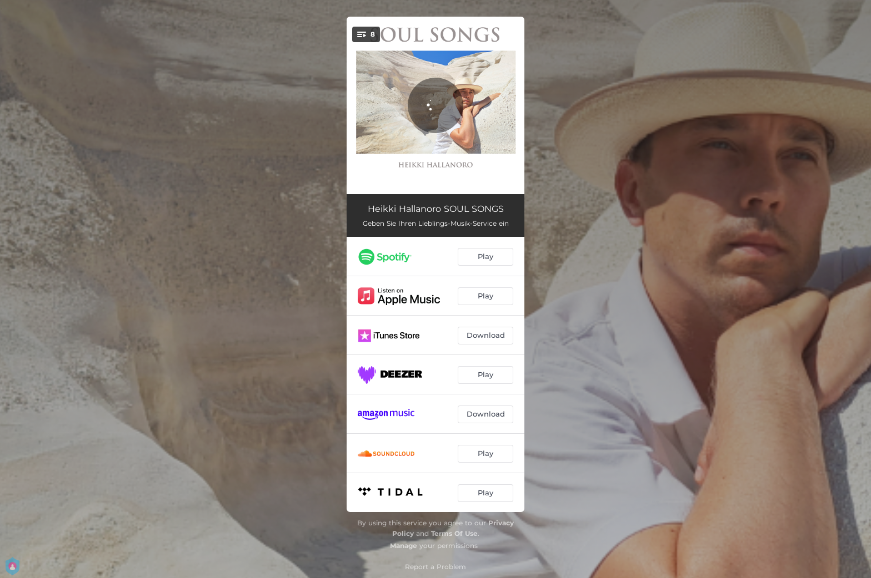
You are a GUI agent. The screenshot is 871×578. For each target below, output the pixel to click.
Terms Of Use (454, 533)
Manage (403, 545)
